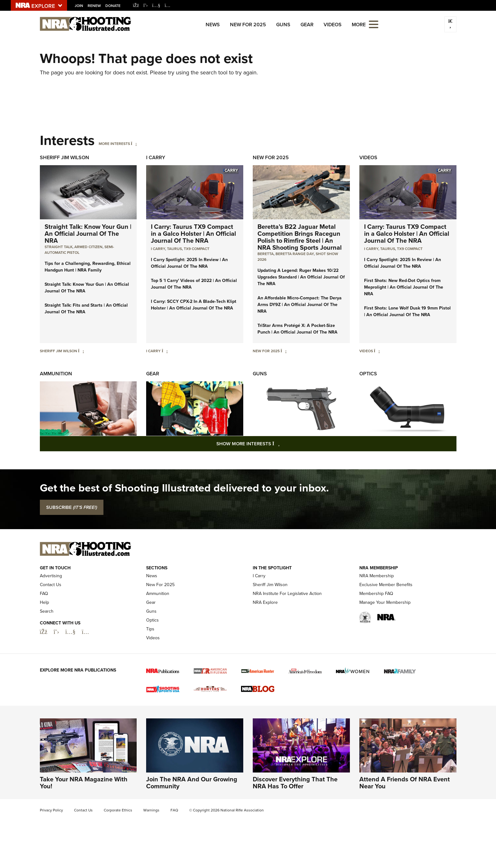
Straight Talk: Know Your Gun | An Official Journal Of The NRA (88, 233)
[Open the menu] (374, 24)
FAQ (44, 593)
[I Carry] (165, 351)
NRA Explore (265, 602)
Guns (283, 24)
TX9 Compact (196, 249)
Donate (113, 6)
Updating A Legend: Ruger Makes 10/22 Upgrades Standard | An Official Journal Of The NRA (301, 277)
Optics (368, 373)
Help (44, 602)
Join (79, 6)
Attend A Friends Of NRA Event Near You (404, 782)
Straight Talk (58, 247)
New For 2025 (248, 24)
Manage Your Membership (385, 602)
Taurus (174, 249)
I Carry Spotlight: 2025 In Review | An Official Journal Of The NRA (189, 262)
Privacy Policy (51, 810)
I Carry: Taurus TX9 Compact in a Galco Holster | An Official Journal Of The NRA (193, 233)
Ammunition (56, 373)
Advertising (51, 575)
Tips (150, 629)
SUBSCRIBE (71, 507)
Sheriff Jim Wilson (64, 157)
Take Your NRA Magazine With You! (83, 782)
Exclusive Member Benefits (385, 584)
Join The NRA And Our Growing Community (191, 782)
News (213, 24)
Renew (94, 6)
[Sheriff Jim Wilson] (81, 351)
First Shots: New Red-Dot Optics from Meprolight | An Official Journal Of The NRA (403, 287)
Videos (333, 24)
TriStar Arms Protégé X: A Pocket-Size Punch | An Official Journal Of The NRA (297, 328)
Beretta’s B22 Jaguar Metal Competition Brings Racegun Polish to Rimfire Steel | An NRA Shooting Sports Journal (299, 237)
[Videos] (377, 351)
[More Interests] (134, 144)
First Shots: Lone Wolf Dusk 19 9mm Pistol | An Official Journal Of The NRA (407, 311)
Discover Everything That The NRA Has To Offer (295, 782)
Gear (307, 24)
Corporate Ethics (118, 810)
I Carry (155, 157)
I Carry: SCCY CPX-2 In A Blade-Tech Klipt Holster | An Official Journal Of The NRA (193, 304)
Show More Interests (282, 443)
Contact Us (50, 584)
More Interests (114, 144)
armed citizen (88, 247)
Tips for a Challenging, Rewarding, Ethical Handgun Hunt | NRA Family (88, 266)
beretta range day (295, 254)
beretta (265, 254)
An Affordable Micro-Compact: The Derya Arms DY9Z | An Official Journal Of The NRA (299, 304)
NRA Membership (376, 575)
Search (46, 611)
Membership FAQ (376, 593)
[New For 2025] (284, 351)
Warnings (151, 810)
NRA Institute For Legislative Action (287, 593)
